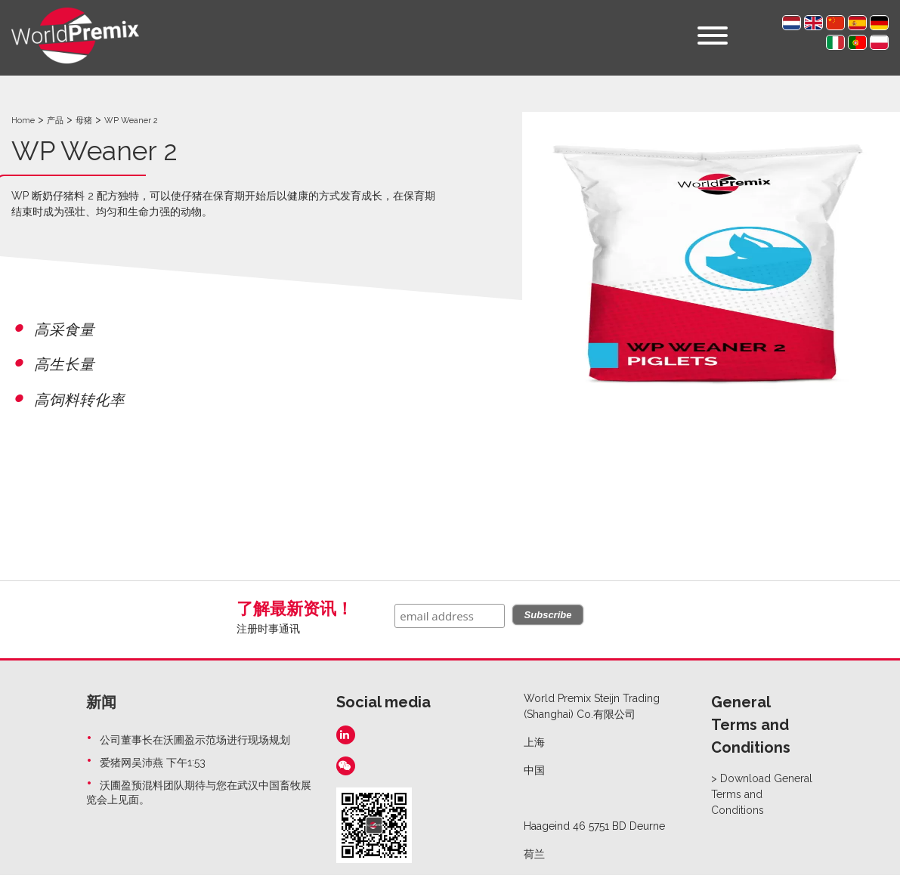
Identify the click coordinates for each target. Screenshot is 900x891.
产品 (55, 120)
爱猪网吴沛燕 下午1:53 (153, 762)
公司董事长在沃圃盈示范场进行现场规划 (195, 740)
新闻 (101, 702)
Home (23, 120)
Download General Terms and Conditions (761, 794)
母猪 (84, 120)
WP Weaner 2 (131, 120)
